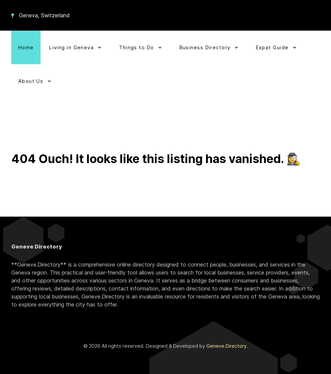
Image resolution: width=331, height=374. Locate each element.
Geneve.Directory (226, 346)
